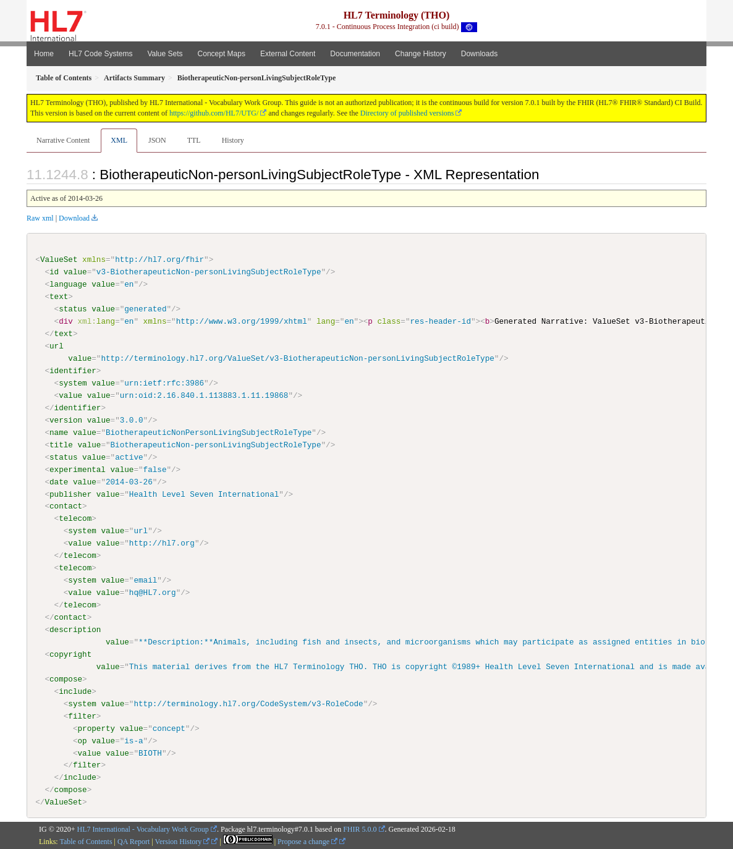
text (58, 296)
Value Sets (164, 53)
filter (82, 715)
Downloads (479, 53)
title (61, 444)
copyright (70, 653)
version (65, 420)
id (54, 271)
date (58, 481)
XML (119, 140)
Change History (420, 53)
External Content (287, 53)
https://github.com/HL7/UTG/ (213, 113)
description (75, 629)
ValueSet (59, 259)
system (73, 383)
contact (65, 506)
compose (65, 678)
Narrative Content (63, 140)
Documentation (355, 53)
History (233, 140)
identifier (72, 370)
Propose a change (307, 841)
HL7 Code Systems (100, 53)
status (73, 309)
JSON (157, 140)
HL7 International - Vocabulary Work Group (143, 829)
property (96, 727)
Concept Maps (221, 53)
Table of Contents (85, 841)
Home (44, 53)
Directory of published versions (407, 113)
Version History (182, 841)
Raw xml (40, 218)
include (75, 690)
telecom (75, 518)
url (56, 346)
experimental (77, 469)
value (75, 271)
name (58, 432)
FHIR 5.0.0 (359, 829)
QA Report (133, 841)
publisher (70, 493)
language (68, 284)
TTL (194, 140)
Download (74, 218)
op (82, 740)
